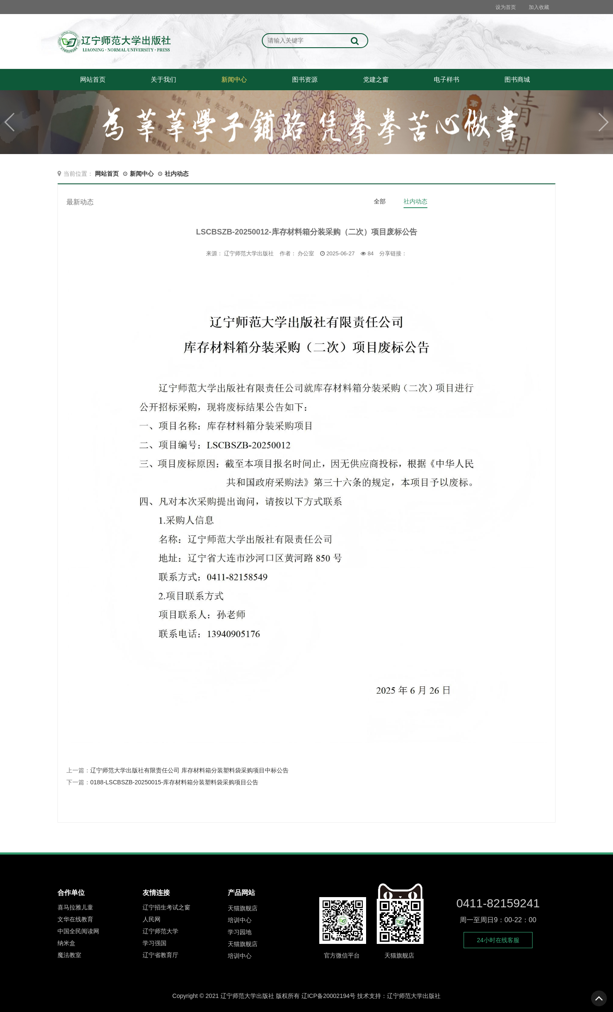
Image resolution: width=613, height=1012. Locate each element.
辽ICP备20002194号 (328, 995)
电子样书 (446, 79)
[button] (603, 122)
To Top (599, 998)
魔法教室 (69, 956)
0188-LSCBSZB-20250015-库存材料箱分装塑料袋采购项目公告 (174, 782)
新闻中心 (234, 79)
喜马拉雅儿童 (75, 908)
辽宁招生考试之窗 (166, 908)
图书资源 (305, 79)
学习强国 (154, 944)
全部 (380, 201)
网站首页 (93, 79)
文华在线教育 (75, 920)
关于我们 (163, 79)
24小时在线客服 (498, 940)
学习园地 (240, 932)
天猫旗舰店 (243, 909)
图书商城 (517, 79)
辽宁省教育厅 (160, 956)
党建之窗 (376, 79)
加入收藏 (539, 7)
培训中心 (240, 921)
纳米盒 (66, 944)
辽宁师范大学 (160, 932)
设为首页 (506, 7)
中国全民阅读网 (78, 932)
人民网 (151, 920)
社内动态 (177, 173)
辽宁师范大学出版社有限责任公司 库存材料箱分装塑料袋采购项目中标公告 (189, 770)
